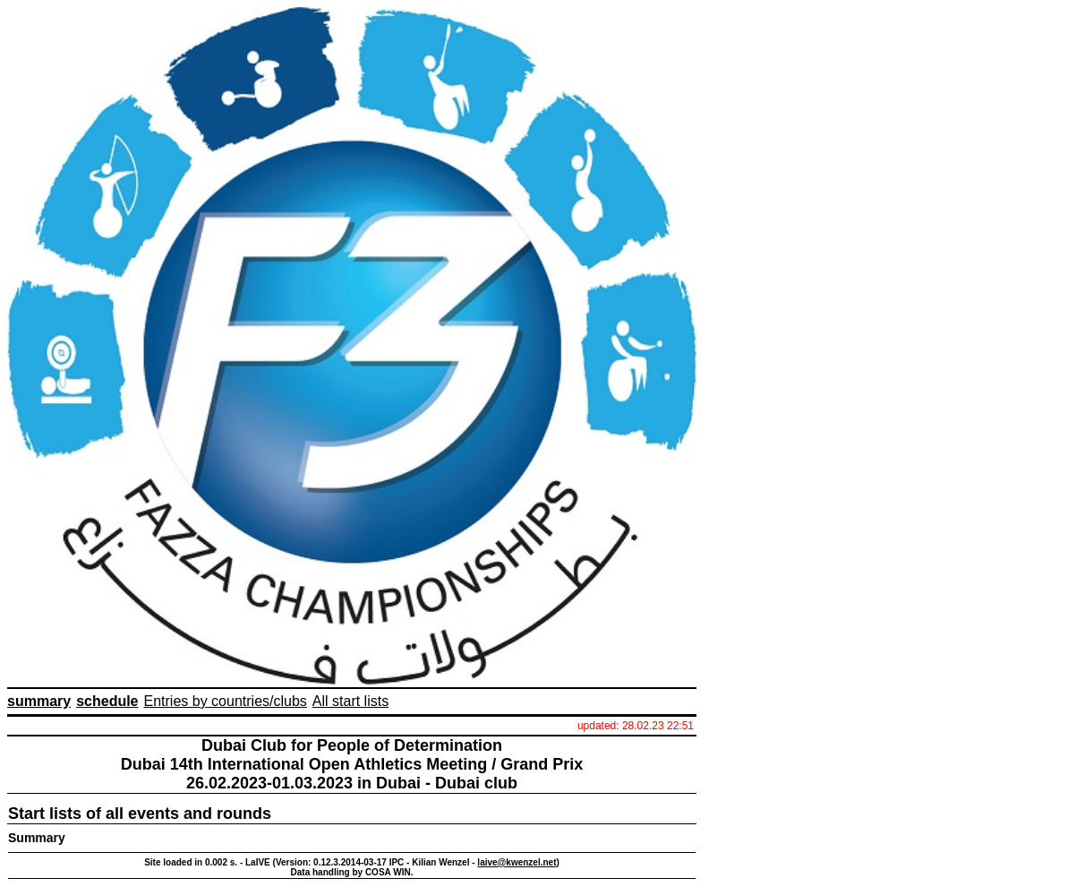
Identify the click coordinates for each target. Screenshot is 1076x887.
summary (39, 701)
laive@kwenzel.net (516, 862)
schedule (107, 701)
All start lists (350, 701)
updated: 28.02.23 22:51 (635, 725)
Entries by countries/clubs (225, 701)
